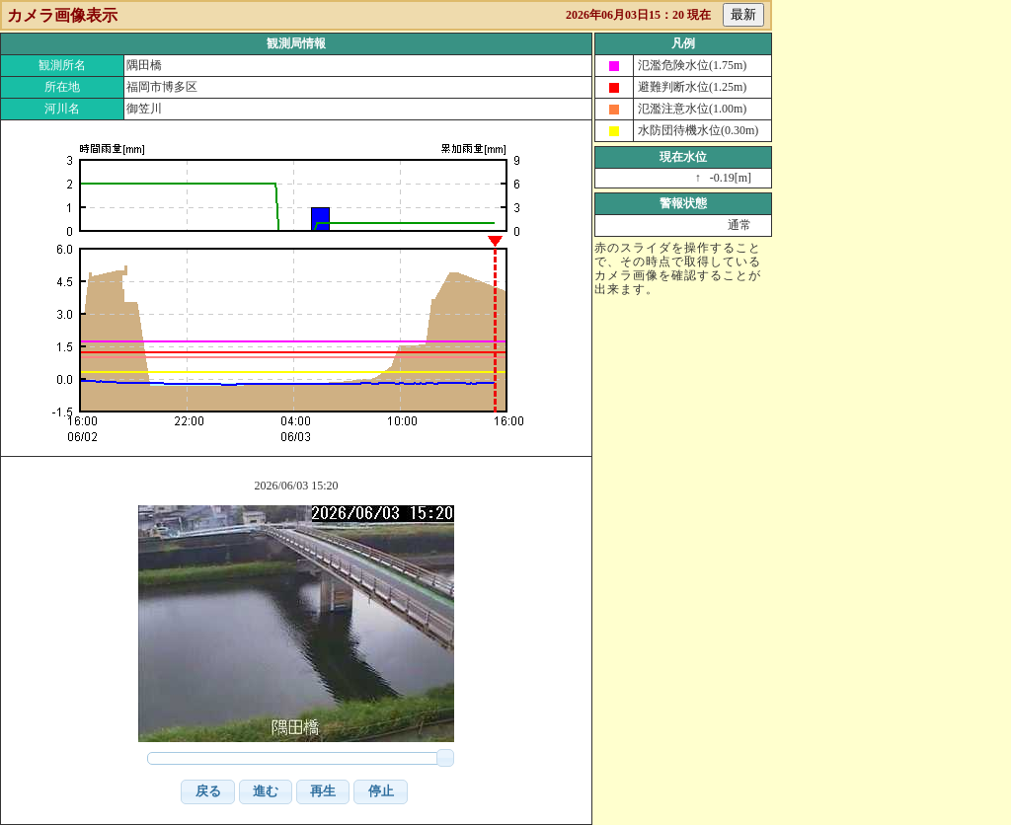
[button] (207, 792)
